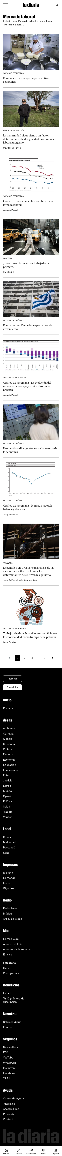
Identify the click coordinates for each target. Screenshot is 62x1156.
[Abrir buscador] (57, 5)
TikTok (7, 1078)
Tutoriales (9, 1103)
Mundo (7, 791)
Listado (7, 993)
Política (7, 801)
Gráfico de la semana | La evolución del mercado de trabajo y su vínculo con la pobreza (27, 386)
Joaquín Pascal (10, 210)
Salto (6, 852)
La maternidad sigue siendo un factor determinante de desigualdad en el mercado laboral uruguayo (30, 139)
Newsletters (10, 1047)
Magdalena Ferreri (12, 148)
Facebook (9, 1073)
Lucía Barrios (9, 642)
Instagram (9, 1068)
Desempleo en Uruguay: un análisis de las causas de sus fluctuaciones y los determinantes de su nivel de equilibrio (28, 571)
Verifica (7, 817)
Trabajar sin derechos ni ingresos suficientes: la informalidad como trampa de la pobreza (30, 635)
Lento (6, 883)
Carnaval (8, 733)
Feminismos (10, 770)
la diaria (8, 872)
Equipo (7, 1027)
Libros (7, 785)
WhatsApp (9, 1062)
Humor (7, 968)
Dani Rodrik (8, 272)
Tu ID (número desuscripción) (13, 1000)
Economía (9, 759)
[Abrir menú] (5, 4)
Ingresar (12, 678)
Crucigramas (11, 973)
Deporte (8, 754)
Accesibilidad (11, 1109)
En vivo (7, 954)
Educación (9, 765)
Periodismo (10, 908)
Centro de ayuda (13, 1098)
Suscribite (12, 687)
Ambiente (9, 728)
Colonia (7, 837)
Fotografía (9, 963)
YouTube (8, 1057)
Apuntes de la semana (17, 949)
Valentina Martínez (28, 580)
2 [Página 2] (24, 658)
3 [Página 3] (32, 658)
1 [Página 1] (17, 658)
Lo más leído (11, 939)
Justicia (7, 780)
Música (7, 913)
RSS (5, 1052)
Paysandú (9, 847)
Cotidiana (9, 744)
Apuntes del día (12, 944)
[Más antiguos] (52, 657)
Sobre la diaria (12, 1022)
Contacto (8, 1119)
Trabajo (7, 811)
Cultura (7, 749)
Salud (6, 806)
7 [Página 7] (45, 658)
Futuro (7, 775)
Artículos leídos (12, 919)
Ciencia (7, 739)
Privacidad (9, 1114)
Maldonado (10, 842)
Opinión (7, 796)
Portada (8, 708)
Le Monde (9, 878)
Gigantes (8, 888)
